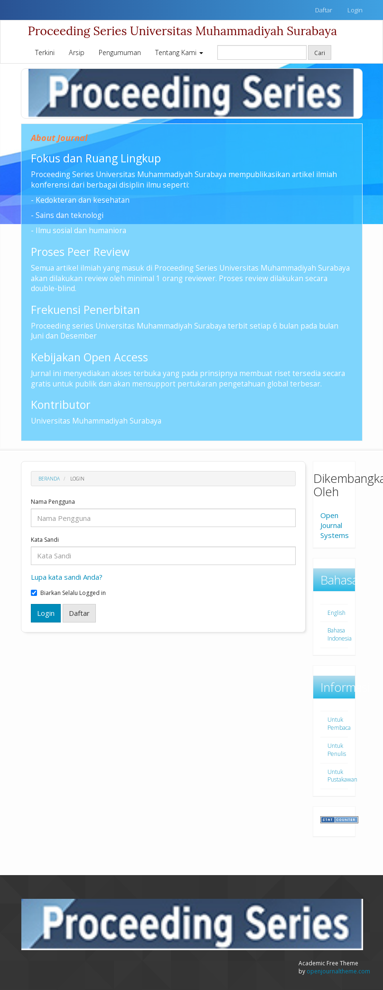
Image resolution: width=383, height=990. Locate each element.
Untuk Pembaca (339, 724)
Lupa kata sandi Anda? (67, 577)
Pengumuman (120, 52)
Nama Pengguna (53, 502)
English (336, 613)
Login (355, 10)
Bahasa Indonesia (339, 634)
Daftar (323, 10)
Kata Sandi (45, 540)
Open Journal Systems (334, 525)
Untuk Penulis (336, 750)
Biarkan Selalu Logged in (68, 593)
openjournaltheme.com (338, 971)
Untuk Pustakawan (342, 776)
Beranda (49, 478)
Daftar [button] (79, 613)
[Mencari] (262, 52)
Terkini (45, 52)
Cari (319, 53)
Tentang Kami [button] (179, 52)
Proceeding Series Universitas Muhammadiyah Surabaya (182, 30)
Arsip (76, 52)
